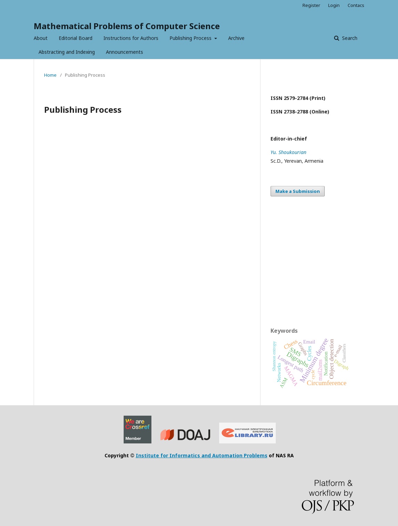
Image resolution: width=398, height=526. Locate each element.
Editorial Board (75, 38)
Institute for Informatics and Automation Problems (201, 455)
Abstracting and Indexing (67, 52)
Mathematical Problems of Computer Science (127, 26)
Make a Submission (297, 191)
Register (311, 5)
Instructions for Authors (130, 38)
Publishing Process (191, 38)
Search (349, 38)
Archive (236, 38)
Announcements (124, 52)
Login (334, 5)
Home (50, 75)
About (41, 38)
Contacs (356, 5)
